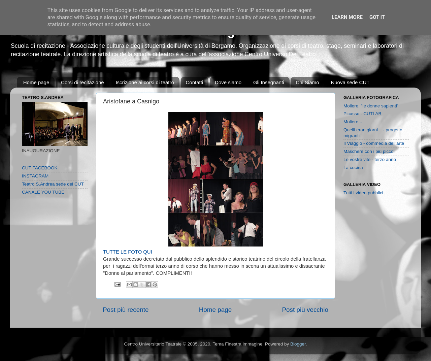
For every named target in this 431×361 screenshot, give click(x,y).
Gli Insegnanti (268, 82)
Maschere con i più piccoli (369, 151)
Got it (377, 17)
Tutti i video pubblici (363, 192)
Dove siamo (228, 82)
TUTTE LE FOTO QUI (127, 252)
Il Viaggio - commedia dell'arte (373, 143)
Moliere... (352, 121)
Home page (36, 82)
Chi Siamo (307, 82)
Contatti (194, 82)
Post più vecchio (305, 309)
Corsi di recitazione (82, 82)
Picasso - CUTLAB (362, 113)
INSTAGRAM (35, 175)
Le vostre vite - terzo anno (369, 159)
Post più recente (126, 309)
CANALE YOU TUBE (43, 192)
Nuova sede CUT (350, 82)
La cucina (353, 167)
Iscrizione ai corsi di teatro (144, 82)
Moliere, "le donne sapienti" (370, 105)
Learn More (347, 17)
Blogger (298, 344)
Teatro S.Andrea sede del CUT (53, 184)
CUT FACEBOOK (40, 167)
